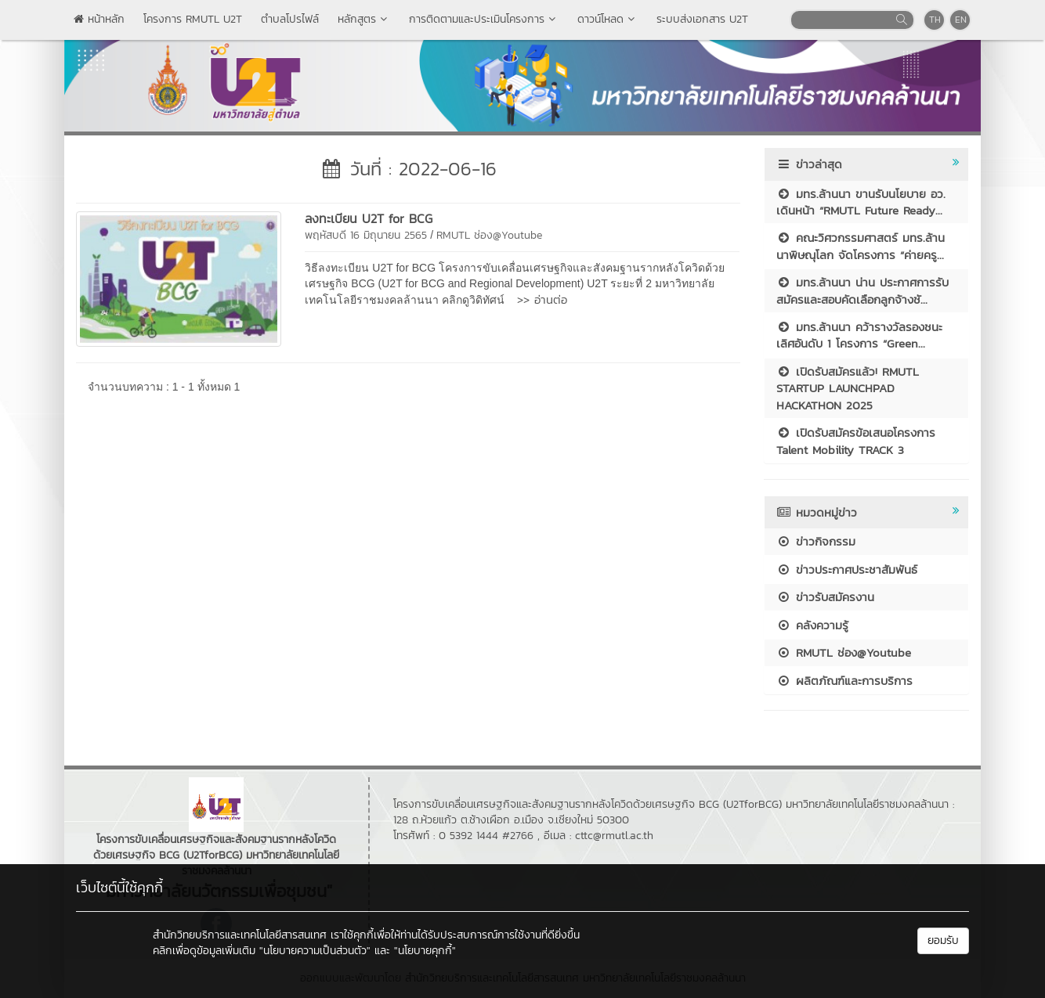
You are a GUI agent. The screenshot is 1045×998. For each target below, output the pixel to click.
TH (935, 20)
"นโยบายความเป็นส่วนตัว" (315, 950)
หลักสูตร (364, 19)
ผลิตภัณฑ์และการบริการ (844, 681)
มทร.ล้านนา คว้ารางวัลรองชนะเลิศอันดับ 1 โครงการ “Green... (859, 335)
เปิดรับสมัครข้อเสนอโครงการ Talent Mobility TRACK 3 (855, 440)
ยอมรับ (943, 940)
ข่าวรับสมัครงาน (825, 597)
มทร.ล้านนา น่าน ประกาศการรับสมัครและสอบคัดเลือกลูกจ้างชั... (862, 290)
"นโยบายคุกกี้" (425, 950)
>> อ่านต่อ (542, 299)
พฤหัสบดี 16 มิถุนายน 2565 (366, 235)
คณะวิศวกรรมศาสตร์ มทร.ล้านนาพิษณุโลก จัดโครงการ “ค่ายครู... (860, 246)
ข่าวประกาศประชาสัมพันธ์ (846, 569)
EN (961, 20)
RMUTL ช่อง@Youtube (489, 235)
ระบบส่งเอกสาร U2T (702, 19)
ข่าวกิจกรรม (815, 541)
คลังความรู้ (812, 625)
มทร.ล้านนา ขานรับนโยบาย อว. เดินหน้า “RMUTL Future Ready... (861, 202)
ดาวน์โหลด (607, 19)
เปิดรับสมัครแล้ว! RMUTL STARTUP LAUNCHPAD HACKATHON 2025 (847, 388)
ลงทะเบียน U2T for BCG (368, 218)
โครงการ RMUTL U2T (192, 19)
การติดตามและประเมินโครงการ (484, 19)
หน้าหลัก (99, 19)
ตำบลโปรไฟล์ (290, 19)
